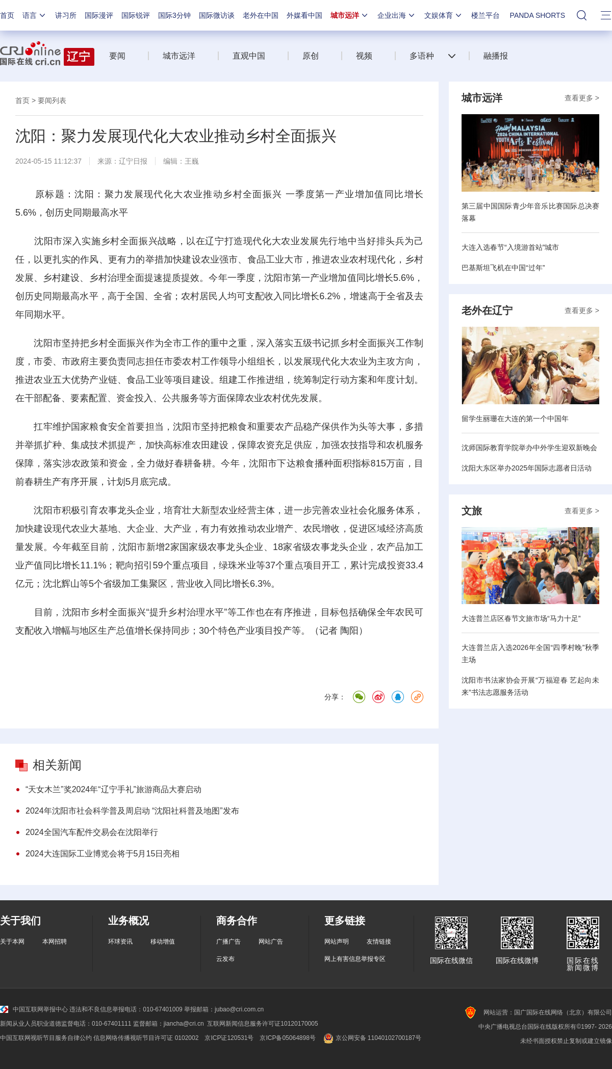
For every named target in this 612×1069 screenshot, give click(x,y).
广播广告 (228, 941)
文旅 (472, 510)
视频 (364, 55)
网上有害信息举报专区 (355, 958)
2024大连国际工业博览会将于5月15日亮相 (103, 853)
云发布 (225, 958)
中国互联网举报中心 (34, 1009)
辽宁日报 (133, 161)
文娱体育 (443, 15)
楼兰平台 (485, 15)
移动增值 (162, 941)
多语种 (422, 55)
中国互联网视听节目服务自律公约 (46, 1037)
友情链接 (379, 941)
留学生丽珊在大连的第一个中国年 (515, 418)
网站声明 (336, 941)
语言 (34, 15)
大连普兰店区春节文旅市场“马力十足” (521, 618)
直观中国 (249, 55)
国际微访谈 (217, 15)
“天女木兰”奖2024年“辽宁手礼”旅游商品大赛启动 (113, 789)
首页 (7, 15)
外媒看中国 (304, 15)
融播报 (495, 55)
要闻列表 (52, 100)
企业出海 (396, 15)
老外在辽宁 (487, 310)
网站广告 (271, 941)
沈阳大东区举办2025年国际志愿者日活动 (527, 468)
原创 (310, 55)
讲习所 (65, 15)
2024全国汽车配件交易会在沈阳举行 (92, 832)
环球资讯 (120, 941)
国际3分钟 (174, 15)
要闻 (117, 55)
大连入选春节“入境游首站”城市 (510, 247)
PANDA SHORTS (537, 15)
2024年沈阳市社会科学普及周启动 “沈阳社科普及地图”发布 (132, 810)
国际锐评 (135, 15)
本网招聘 (54, 941)
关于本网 (12, 941)
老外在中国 (260, 15)
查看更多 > (582, 98)
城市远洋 (349, 15)
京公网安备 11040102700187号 (371, 1037)
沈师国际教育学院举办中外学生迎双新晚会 (529, 448)
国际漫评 (99, 15)
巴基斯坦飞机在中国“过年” (503, 268)
